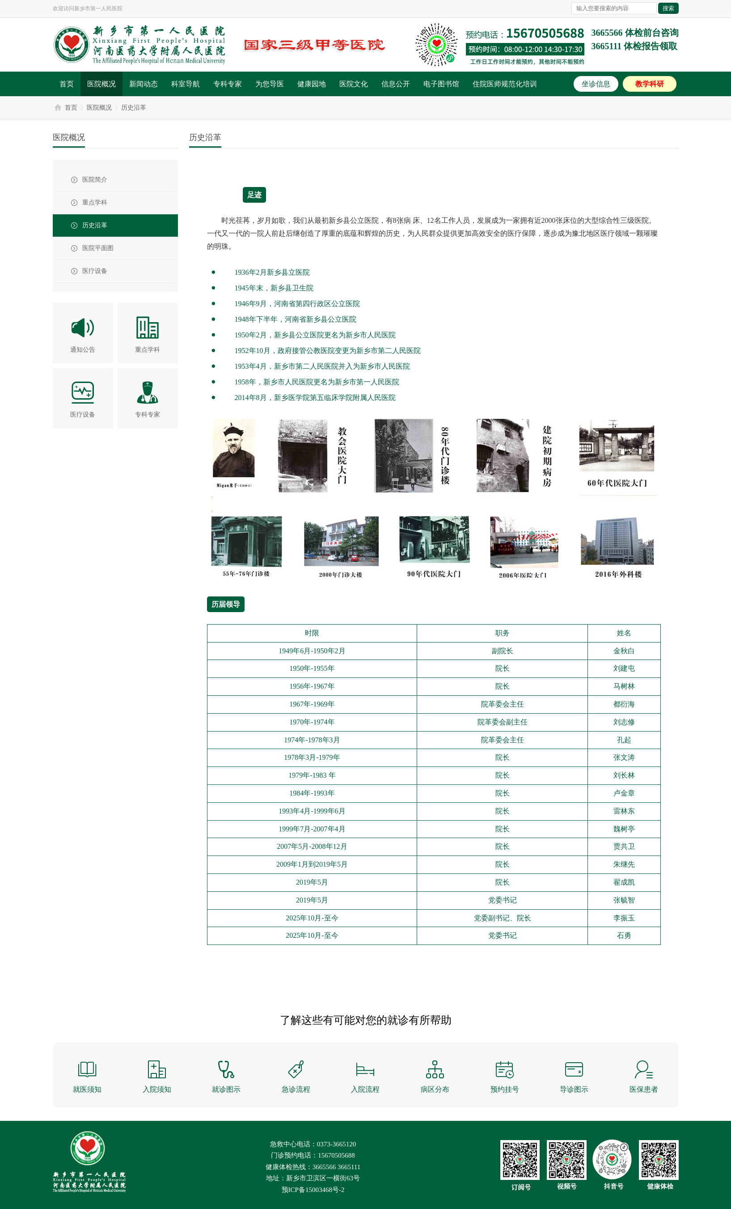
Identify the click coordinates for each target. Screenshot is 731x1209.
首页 (66, 84)
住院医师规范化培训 (505, 84)
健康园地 (311, 84)
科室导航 (185, 84)
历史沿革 (133, 107)
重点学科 (94, 202)
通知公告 (82, 349)
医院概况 (101, 84)
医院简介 (94, 179)
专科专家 (227, 84)
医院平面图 (98, 248)
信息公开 (395, 84)
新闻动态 (143, 84)
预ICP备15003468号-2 (313, 1189)
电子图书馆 (441, 84)
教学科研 (649, 84)
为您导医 (269, 84)
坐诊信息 (596, 84)
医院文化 (353, 84)
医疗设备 (94, 271)
